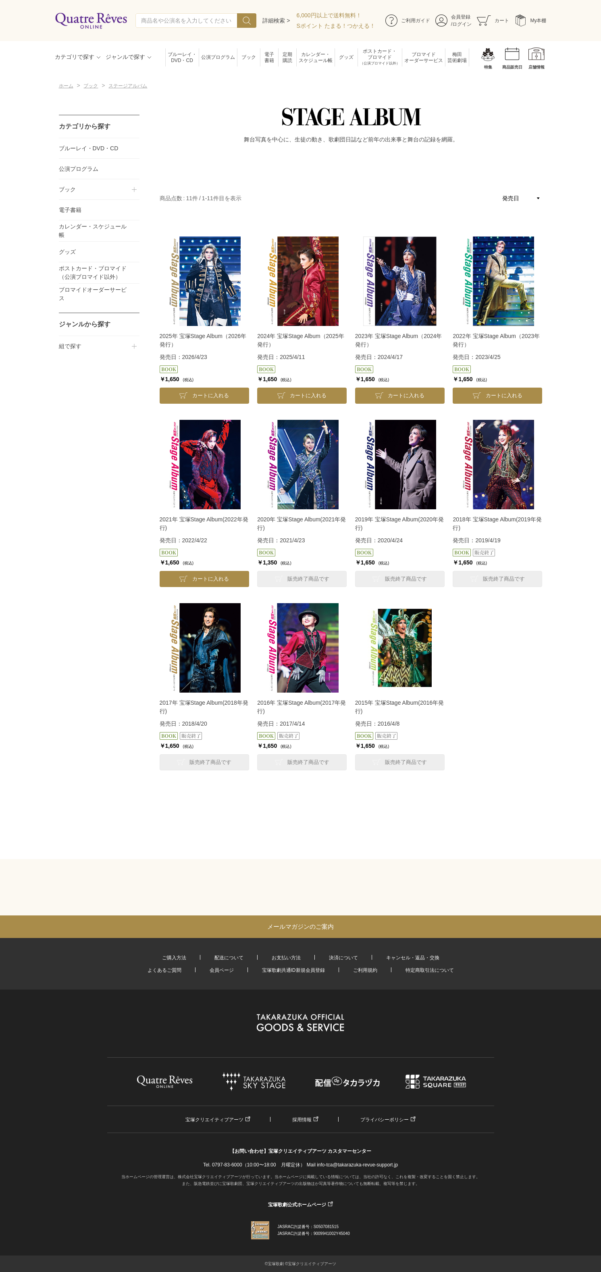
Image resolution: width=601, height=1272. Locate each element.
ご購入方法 (174, 958)
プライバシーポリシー (384, 1120)
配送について (228, 958)
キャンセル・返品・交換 (412, 958)
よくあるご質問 (164, 970)
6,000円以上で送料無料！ (329, 15)
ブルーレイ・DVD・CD (182, 57)
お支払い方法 (286, 958)
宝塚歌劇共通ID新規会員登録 (293, 970)
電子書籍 (269, 57)
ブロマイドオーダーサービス (423, 57)
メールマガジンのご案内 (300, 926)
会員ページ (222, 970)
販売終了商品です (308, 579)
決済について (343, 958)
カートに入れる (210, 395)
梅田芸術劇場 (457, 57)
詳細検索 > (276, 20)
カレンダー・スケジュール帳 (316, 57)
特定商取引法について (430, 970)
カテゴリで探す (74, 57)
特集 (488, 67)
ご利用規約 (365, 970)
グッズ (346, 57)
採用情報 (302, 1120)
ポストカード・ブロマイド (380, 57)
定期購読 (287, 57)
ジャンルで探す (125, 57)
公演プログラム (218, 57)
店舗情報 (536, 67)
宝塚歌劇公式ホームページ (297, 1205)
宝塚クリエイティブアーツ (214, 1120)
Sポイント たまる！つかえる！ (336, 26)
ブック (248, 57)
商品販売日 (512, 67)
